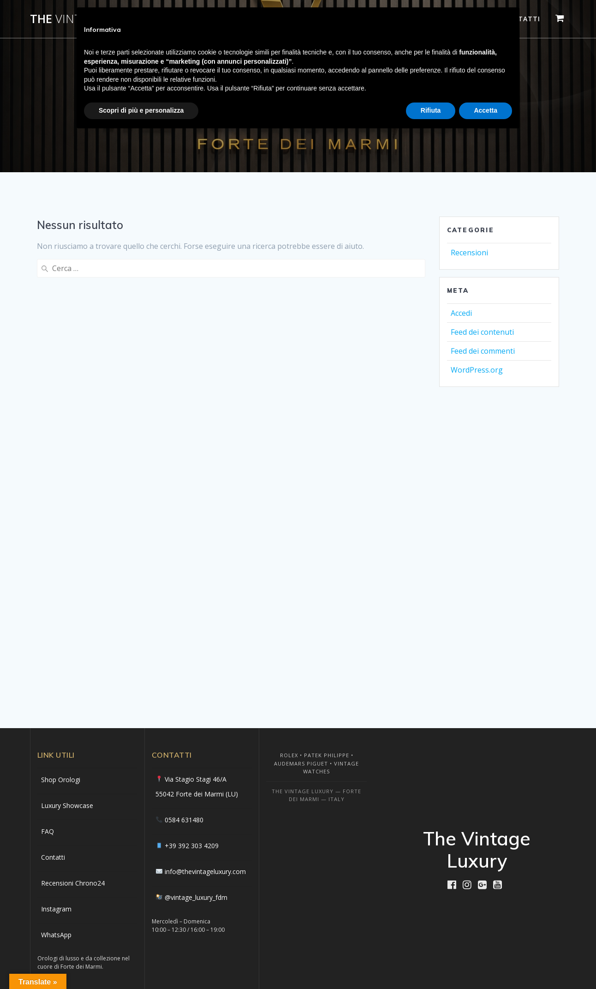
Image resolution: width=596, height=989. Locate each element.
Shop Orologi (60, 779)
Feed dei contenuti (482, 332)
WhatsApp (56, 934)
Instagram (56, 909)
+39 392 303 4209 (192, 845)
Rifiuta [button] (431, 110)
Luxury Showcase (67, 805)
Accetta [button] (485, 110)
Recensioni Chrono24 (73, 883)
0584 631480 (184, 819)
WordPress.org (477, 370)
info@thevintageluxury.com (205, 871)
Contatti (53, 857)
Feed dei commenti (483, 351)
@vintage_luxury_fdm (196, 897)
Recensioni (469, 252)
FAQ (47, 831)
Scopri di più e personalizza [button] (141, 110)
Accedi (461, 313)
